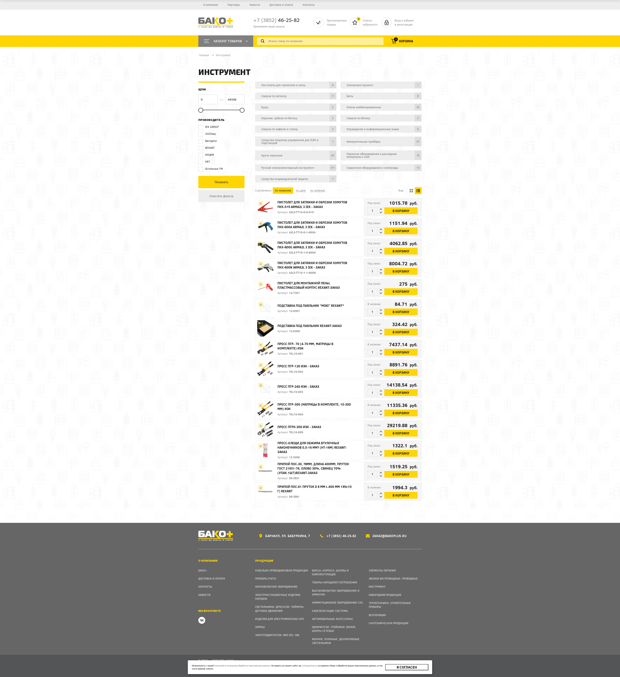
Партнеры (234, 5)
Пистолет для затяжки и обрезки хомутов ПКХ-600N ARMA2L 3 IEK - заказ (312, 265)
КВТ (204, 162)
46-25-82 (276, 20)
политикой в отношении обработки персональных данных (242, 665)
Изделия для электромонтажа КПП (279, 619)
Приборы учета (265, 578)
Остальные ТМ (210, 169)
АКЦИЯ (206, 155)
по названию (283, 190)
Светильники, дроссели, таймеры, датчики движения (279, 608)
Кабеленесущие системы (330, 611)
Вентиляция (377, 615)
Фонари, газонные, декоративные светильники (335, 641)
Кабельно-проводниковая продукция (281, 570)
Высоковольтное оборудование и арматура (335, 592)
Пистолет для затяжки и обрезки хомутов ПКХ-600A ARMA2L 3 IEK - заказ (312, 224)
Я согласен (407, 667)
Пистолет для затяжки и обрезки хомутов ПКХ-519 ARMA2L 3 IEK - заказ (312, 204)
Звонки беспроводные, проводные (393, 578)
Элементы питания (382, 570)
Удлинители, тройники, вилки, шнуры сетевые (334, 629)
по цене (301, 190)
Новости (255, 5)
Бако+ (202, 570)
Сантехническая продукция (388, 623)
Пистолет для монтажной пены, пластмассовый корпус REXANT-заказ (308, 285)
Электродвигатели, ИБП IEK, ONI (277, 635)
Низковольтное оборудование (276, 586)
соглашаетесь (309, 665)
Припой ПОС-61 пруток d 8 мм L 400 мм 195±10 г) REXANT (314, 489)
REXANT (206, 148)
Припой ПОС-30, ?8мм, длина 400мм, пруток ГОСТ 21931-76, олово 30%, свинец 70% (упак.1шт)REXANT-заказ (313, 468)
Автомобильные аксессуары (332, 619)
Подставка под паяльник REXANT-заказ (309, 326)
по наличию (317, 190)
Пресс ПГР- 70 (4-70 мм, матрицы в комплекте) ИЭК (305, 346)
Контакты (309, 5)
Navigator (207, 141)
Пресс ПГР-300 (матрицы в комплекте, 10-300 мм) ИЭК (314, 406)
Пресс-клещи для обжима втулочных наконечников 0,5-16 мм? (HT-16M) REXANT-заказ (312, 447)
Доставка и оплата (281, 5)
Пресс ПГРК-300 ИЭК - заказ (299, 427)
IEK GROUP (208, 127)
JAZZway (207, 134)
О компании (210, 5)
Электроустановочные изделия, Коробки (278, 596)
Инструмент (223, 55)
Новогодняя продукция (385, 595)
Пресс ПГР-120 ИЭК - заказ (298, 366)
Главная (204, 55)
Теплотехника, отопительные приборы (390, 605)
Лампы (260, 627)
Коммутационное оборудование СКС (337, 602)
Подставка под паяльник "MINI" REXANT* (310, 306)
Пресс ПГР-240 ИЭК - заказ (298, 386)
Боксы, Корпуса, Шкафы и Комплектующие (330, 572)
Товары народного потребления (334, 582)
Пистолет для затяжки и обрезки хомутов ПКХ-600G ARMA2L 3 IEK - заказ (312, 245)
